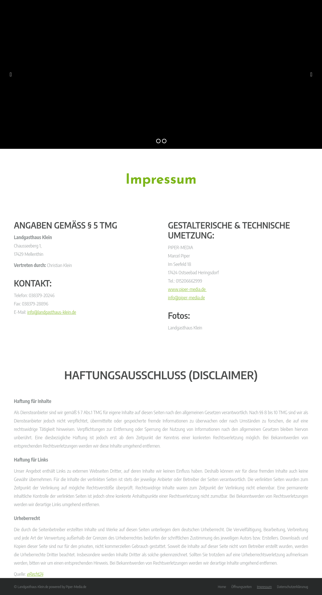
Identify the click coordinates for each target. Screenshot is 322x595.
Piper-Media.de (76, 586)
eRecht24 (35, 574)
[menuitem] (222, 586)
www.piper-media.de (187, 289)
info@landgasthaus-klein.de (51, 312)
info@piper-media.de (186, 297)
